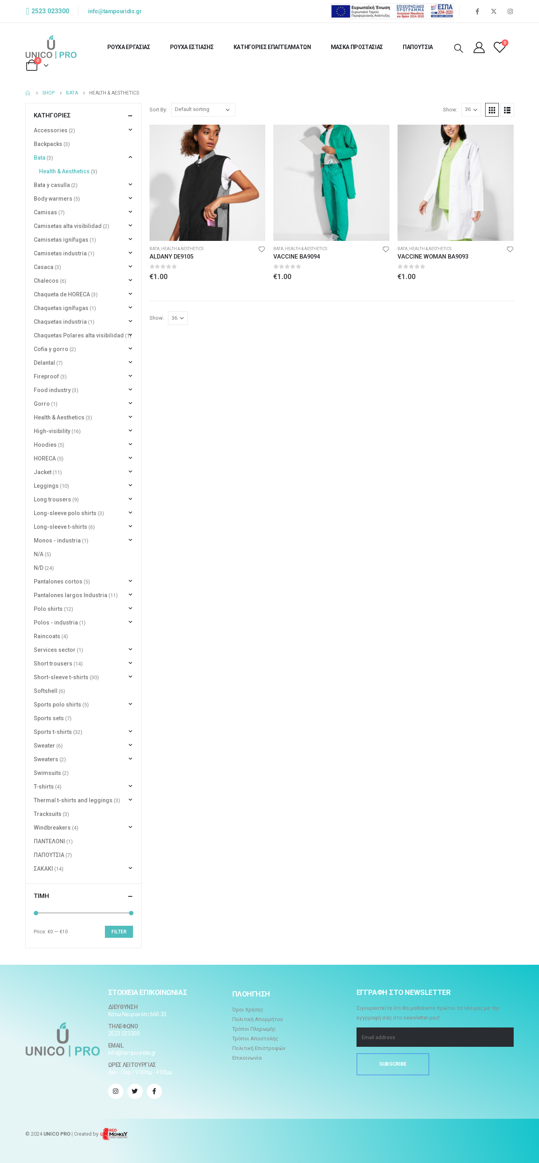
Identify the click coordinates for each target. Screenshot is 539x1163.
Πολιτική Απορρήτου (257, 1019)
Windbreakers (52, 827)
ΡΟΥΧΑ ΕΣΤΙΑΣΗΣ (192, 47)
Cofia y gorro (51, 349)
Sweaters (46, 759)
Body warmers (53, 198)
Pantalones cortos (58, 581)
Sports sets (49, 718)
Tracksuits (47, 814)
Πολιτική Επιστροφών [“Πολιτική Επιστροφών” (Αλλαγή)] (258, 1048)
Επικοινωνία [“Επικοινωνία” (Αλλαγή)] (247, 1058)
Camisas (45, 212)
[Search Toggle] (458, 48)
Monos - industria (57, 540)
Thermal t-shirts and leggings (73, 800)
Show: (450, 110)
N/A (38, 554)
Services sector (55, 650)
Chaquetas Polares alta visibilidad (79, 335)
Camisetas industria (60, 253)
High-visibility (52, 431)
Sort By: (158, 110)
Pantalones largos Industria (70, 595)
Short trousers (53, 663)
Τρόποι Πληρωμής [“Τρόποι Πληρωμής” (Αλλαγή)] (254, 1029)
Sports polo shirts (57, 704)
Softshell (45, 691)
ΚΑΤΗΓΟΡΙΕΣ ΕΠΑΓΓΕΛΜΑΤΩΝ (272, 47)
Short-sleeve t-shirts (61, 677)
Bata (155, 249)
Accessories (51, 130)
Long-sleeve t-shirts (60, 527)
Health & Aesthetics (182, 249)
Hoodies (45, 445)
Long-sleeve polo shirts (65, 513)
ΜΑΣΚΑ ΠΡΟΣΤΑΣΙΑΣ (357, 47)
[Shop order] (203, 110)
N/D (38, 568)
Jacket (42, 472)
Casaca (43, 267)
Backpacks (48, 144)
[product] (208, 183)
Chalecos (46, 280)
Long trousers (52, 499)
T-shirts (44, 786)
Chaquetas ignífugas (61, 308)
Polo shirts (48, 609)
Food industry (52, 390)
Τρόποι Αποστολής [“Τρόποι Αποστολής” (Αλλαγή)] (255, 1039)
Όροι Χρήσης (247, 1010)
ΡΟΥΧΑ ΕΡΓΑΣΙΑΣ (128, 47)
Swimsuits (47, 773)
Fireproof (46, 376)
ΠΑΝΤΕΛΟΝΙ (49, 841)
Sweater (44, 745)
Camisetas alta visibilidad (68, 226)
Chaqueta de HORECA (62, 294)
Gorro (42, 404)
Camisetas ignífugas (61, 239)
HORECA (45, 458)
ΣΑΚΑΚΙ (43, 868)
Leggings (46, 486)
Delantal (44, 363)
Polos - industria (56, 622)
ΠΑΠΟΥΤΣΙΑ (418, 47)
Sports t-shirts (53, 732)
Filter (119, 932)
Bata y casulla (52, 185)
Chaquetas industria (60, 321)
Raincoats (47, 636)
